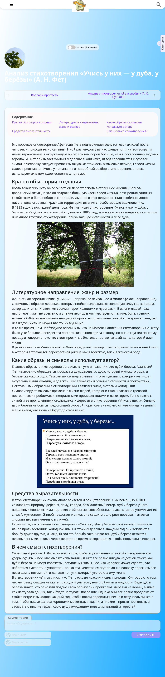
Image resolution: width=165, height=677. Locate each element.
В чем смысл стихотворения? (127, 131)
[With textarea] (82, 625)
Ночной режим (87, 47)
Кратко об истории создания (32, 122)
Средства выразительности (31, 131)
